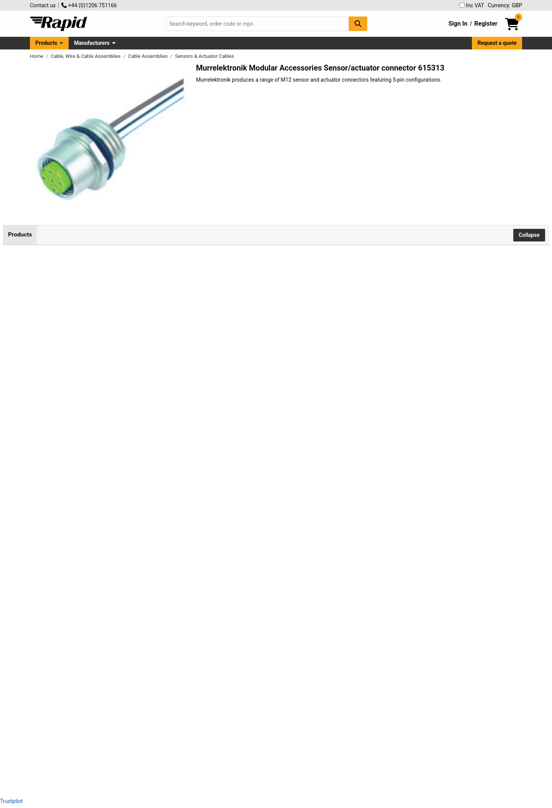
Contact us (43, 5)
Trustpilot (11, 801)
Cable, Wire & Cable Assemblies (86, 56)
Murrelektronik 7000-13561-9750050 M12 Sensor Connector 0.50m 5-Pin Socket (100, 637)
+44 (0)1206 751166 (89, 5)
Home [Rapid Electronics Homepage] (37, 56)
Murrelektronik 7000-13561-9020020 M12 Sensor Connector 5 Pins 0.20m (97, 292)
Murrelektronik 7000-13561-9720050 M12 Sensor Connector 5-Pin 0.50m (97, 430)
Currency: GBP (505, 5)
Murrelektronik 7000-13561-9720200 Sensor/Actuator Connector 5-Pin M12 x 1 (97, 568)
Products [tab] (20, 234)
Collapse (529, 235)
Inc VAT (472, 5)
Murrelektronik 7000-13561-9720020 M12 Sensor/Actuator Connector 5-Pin (101, 361)
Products (46, 43)
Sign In (458, 23)
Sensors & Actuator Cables (204, 56)
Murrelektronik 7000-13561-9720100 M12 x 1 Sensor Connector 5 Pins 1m (97, 499)
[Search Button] (358, 23)
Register (485, 23)
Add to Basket (206, 297)
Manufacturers (92, 43)
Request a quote (497, 43)
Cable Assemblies (148, 56)
